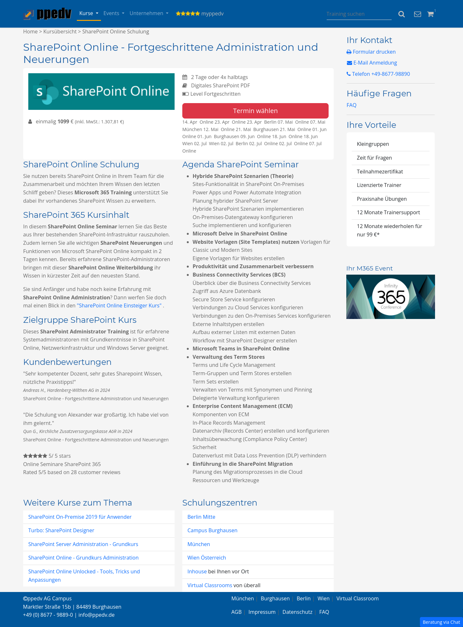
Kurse (87, 13)
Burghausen (275, 598)
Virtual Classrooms (209, 585)
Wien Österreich (206, 557)
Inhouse (197, 571)
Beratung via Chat (441, 622)
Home (30, 31)
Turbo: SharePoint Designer (61, 530)
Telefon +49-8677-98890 (378, 73)
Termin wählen (255, 110)
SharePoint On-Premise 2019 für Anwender (80, 516)
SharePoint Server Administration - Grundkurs (83, 544)
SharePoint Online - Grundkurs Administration (83, 557)
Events (112, 13)
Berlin (304, 598)
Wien (324, 598)
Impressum (262, 611)
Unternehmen (147, 13)
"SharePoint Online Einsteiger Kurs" (120, 305)
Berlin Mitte (201, 516)
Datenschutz (298, 611)
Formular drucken (371, 51)
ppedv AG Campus (47, 598)
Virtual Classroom (358, 598)
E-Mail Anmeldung (372, 62)
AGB (237, 611)
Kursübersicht (60, 31)
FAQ (352, 105)
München (198, 544)
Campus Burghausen (212, 530)
